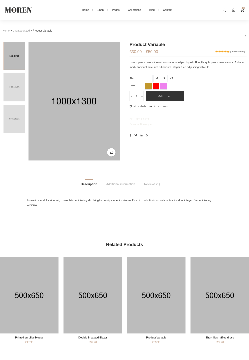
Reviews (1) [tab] (152, 184)
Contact (167, 10)
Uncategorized (22, 30)
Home (85, 10)
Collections (134, 10)
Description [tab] (89, 184)
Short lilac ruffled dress (220, 337)
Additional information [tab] (120, 184)
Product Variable (156, 337)
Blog (152, 10)
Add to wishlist (138, 106)
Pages (116, 10)
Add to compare (159, 106)
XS (171, 78)
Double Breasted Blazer (92, 337)
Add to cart (164, 96)
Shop (101, 10)
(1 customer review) (237, 52)
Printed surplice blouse (29, 337)
